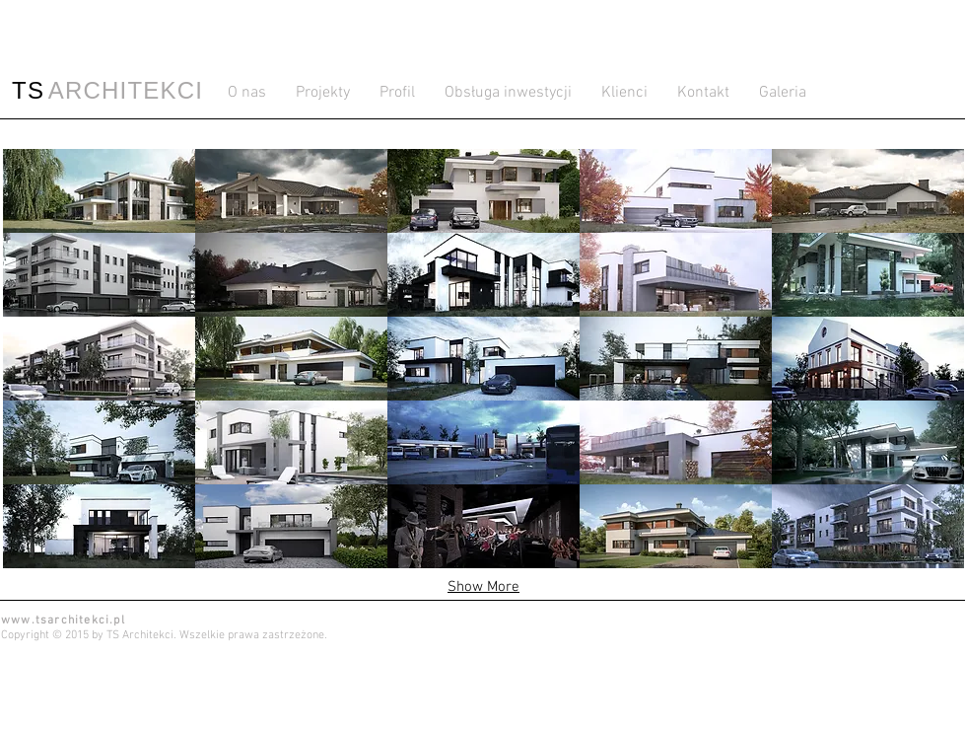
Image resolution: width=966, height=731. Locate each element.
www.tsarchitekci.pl (63, 620)
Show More (483, 587)
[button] (99, 191)
